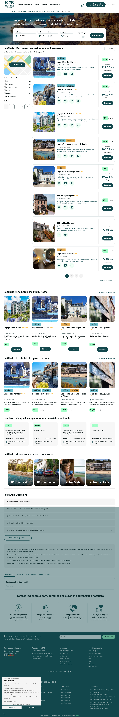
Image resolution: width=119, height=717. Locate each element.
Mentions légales (93, 651)
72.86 (107, 229)
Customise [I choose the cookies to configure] (12, 707)
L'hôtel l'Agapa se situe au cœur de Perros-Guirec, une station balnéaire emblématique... (16, 338)
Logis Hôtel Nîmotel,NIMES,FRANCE (100, 699)
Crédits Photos (92, 666)
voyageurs (63, 32)
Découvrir (107, 76)
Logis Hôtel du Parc (67, 89)
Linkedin (70, 671)
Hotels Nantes (65, 690)
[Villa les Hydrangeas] (44, 204)
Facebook (60, 671)
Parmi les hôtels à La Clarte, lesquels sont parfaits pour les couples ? (27, 509)
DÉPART (50, 32)
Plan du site (91, 664)
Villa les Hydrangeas (67, 196)
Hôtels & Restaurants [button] (24, 5)
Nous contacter (36, 658)
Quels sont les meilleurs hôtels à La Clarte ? (20, 523)
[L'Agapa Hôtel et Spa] (44, 122)
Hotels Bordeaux (66, 703)
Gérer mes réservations (38, 651)
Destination (18, 32)
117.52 (108, 67)
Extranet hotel (64, 653)
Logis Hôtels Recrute (66, 664)
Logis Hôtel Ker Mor (67, 62)
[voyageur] (67, 35)
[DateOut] (53, 35)
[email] (80, 637)
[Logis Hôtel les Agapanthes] (102, 308)
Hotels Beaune (65, 698)
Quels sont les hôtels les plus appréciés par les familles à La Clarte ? (27, 516)
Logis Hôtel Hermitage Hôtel (70, 171)
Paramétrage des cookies (95, 656)
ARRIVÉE (39, 32)
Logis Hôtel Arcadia (67, 254)
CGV (89, 658)
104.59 (108, 149)
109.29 (108, 94)
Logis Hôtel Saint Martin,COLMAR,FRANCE (102, 697)
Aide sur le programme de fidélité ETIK (43, 656)
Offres (37, 5)
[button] (3, 714)
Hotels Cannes (65, 700)
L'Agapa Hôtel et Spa (69, 113)
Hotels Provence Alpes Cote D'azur (43, 692)
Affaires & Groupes (65, 661)
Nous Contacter (64, 658)
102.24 (108, 176)
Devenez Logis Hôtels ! (66, 651)
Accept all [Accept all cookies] (31, 707)
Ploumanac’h (10, 586)
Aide (89, 661)
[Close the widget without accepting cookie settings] (11, 678)
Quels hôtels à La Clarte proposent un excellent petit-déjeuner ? (26, 530)
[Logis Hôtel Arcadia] (44, 259)
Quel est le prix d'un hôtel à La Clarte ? (18, 501)
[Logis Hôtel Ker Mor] (44, 67)
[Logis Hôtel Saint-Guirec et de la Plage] (44, 149)
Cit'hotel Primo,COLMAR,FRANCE (100, 708)
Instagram (65, 671)
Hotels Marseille (66, 692)
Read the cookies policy (10, 701)
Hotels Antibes (65, 695)
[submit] (108, 637)
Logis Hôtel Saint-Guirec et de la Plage (74, 144)
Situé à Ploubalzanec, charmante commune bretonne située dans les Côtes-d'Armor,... (102, 338)
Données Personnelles (94, 653)
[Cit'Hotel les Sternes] (44, 231)
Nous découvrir (55, 5)
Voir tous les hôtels (107, 281)
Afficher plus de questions (18, 538)
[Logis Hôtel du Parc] (44, 94)
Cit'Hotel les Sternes (67, 223)
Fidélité (44, 5)
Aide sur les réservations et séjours (42, 653)
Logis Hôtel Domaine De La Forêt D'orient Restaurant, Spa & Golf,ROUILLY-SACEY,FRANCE (102, 704)
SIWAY (77, 715)
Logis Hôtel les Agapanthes (101, 329)
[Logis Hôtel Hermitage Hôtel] (44, 176)
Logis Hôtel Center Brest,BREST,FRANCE (102, 690)
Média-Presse (64, 656)
